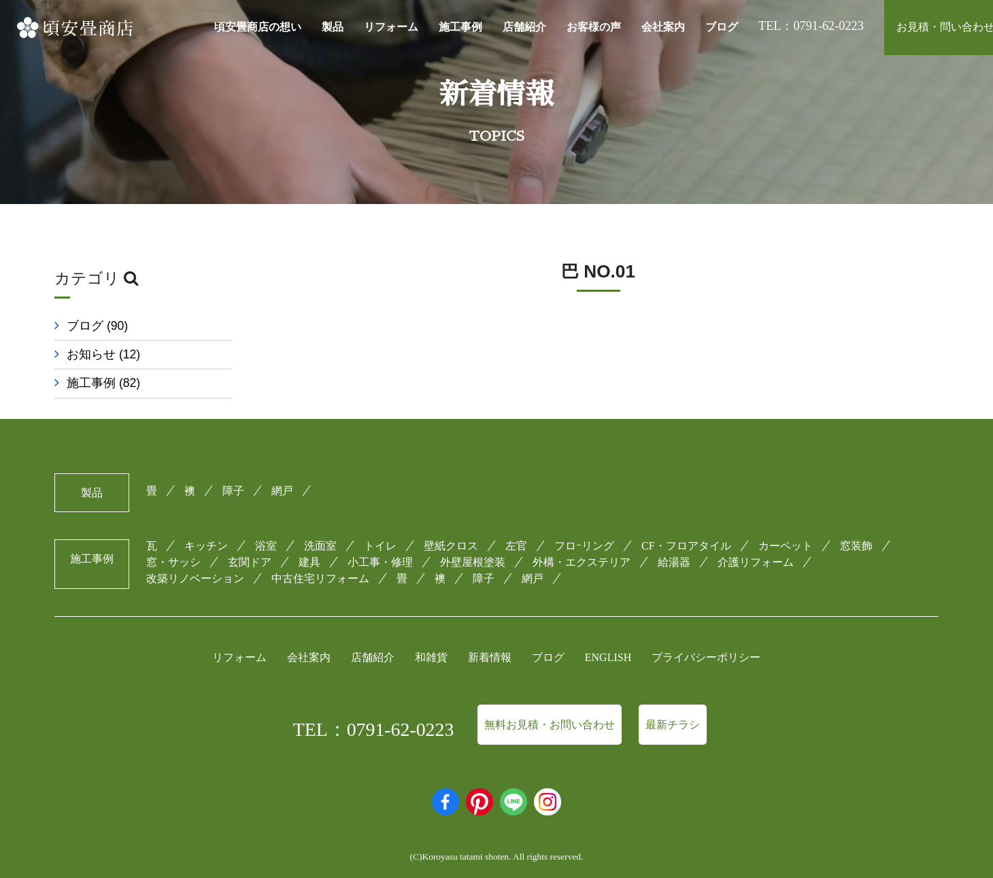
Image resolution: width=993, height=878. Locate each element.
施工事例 (460, 27)
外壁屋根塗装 (472, 562)
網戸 (282, 490)
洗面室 (320, 546)
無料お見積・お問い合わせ (549, 724)
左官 (516, 546)
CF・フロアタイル (686, 546)
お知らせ (103, 354)
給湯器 (674, 562)
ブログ (721, 27)
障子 (233, 490)
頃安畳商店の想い (257, 27)
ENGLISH (608, 657)
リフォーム (391, 27)
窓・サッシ (173, 562)
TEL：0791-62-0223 (373, 729)
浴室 (266, 546)
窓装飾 (856, 546)
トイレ (380, 546)
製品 (332, 27)
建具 (309, 562)
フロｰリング (584, 546)
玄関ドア (249, 562)
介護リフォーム (756, 562)
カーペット (785, 546)
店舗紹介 (524, 27)
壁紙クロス (451, 546)
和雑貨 (431, 657)
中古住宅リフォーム (320, 578)
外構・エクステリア (581, 562)
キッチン (206, 546)
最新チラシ (672, 724)
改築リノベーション (195, 578)
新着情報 (489, 657)
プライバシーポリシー (706, 657)
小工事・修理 (380, 562)
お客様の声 (594, 27)
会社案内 (663, 27)
